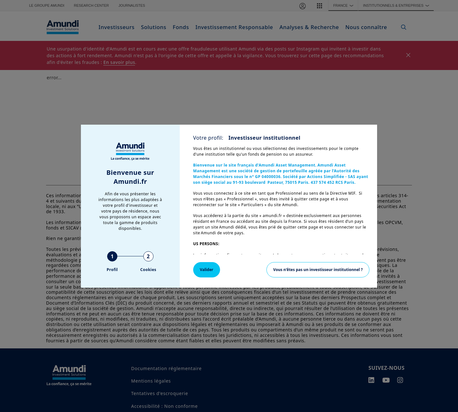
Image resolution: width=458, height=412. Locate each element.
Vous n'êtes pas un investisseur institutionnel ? (318, 269)
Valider (206, 269)
